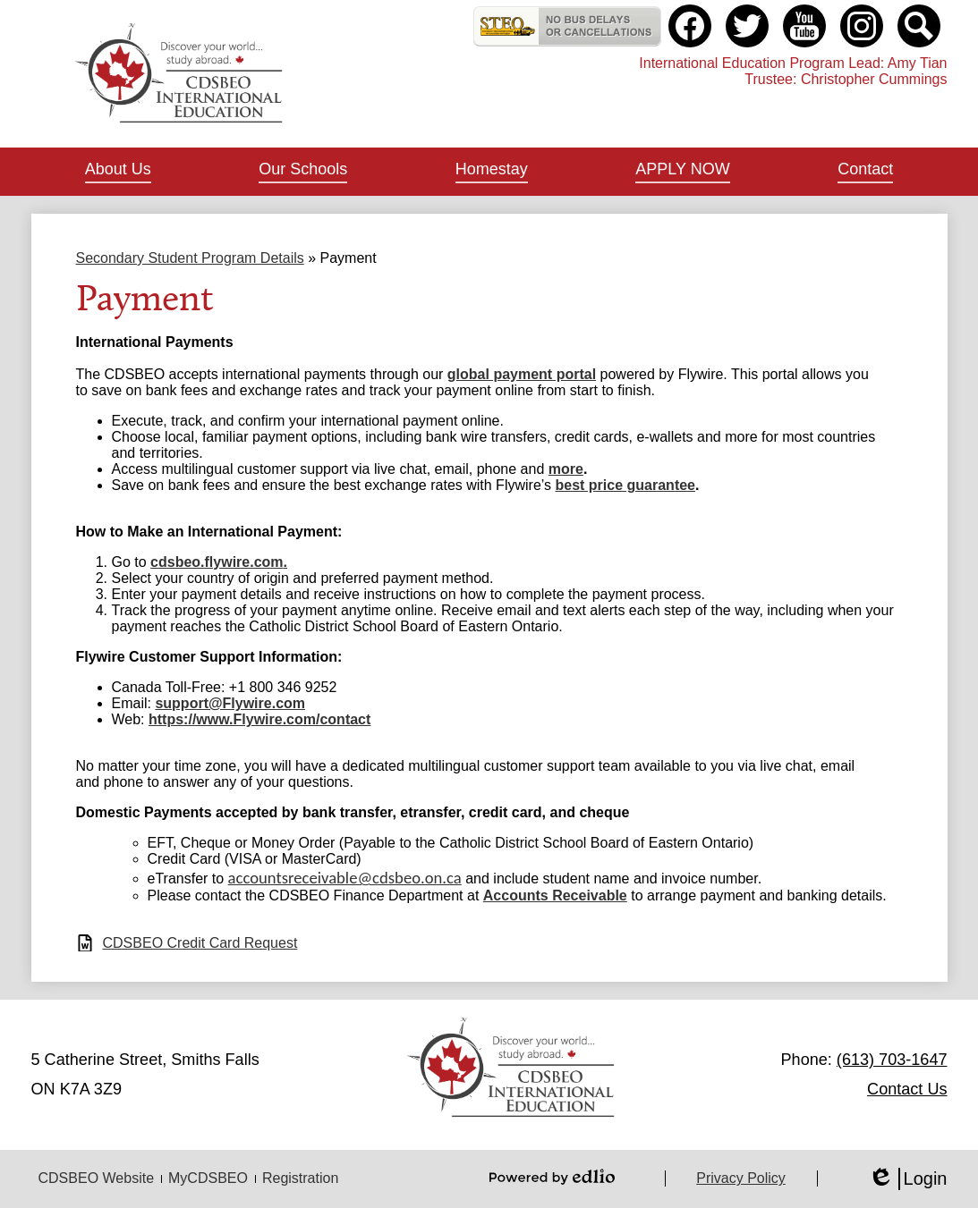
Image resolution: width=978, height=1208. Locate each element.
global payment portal (521, 374)
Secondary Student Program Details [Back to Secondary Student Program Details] (190, 258)
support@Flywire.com (230, 703)
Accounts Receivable (555, 895)
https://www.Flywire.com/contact (259, 719)
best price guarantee (626, 485)
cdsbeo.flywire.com (217, 562)
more (566, 469)
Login (908, 1179)
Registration (300, 1178)
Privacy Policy (741, 1178)
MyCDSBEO (208, 1178)
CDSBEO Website (96, 1178)
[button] (118, 172)
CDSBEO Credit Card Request (200, 942)
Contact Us (907, 1089)
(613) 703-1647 (892, 1060)
